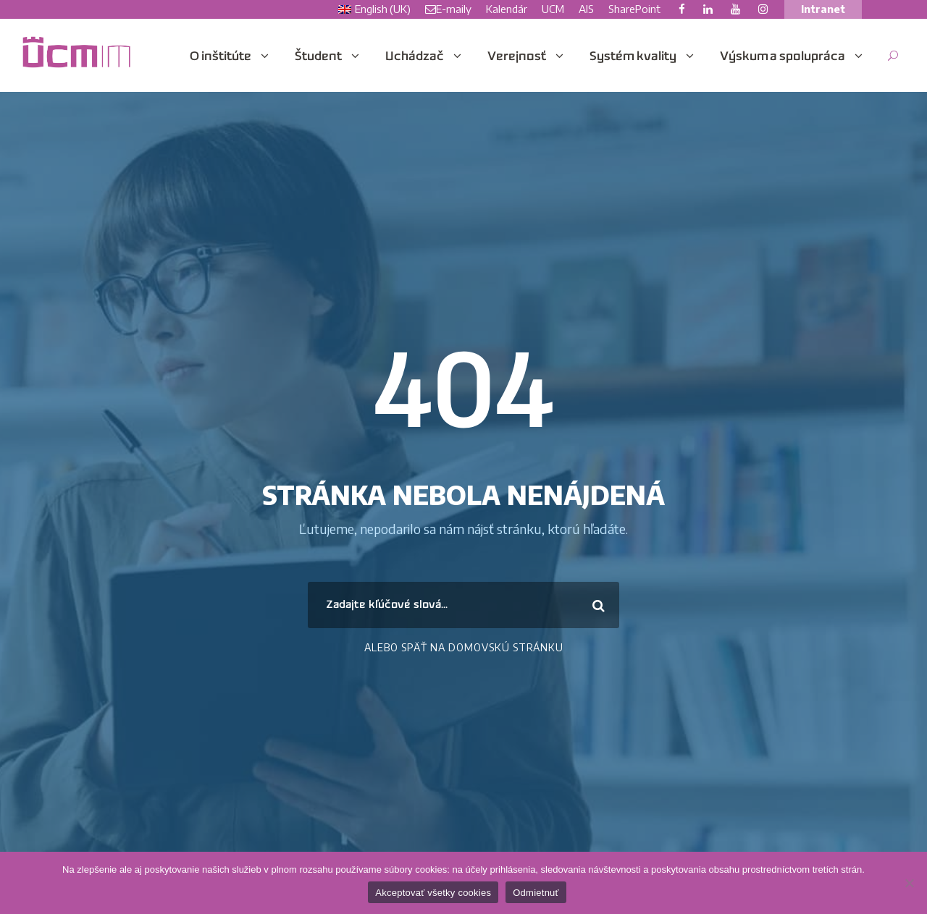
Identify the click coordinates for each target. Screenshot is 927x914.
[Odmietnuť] (909, 883)
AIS (586, 8)
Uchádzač (414, 57)
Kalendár (506, 8)
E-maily (448, 8)
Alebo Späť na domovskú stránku (463, 647)
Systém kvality (633, 57)
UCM (553, 8)
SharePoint (634, 8)
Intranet (823, 8)
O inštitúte (220, 57)
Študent (318, 57)
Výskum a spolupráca (782, 57)
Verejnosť (516, 57)
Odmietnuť (536, 892)
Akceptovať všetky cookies (433, 892)
